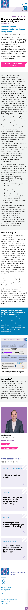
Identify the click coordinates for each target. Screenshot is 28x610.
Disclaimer (4, 603)
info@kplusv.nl (5, 590)
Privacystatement (6, 601)
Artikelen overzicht (9, 462)
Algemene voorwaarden (9, 600)
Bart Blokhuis (22, 396)
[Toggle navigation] (26, 3)
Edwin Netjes (12, 396)
